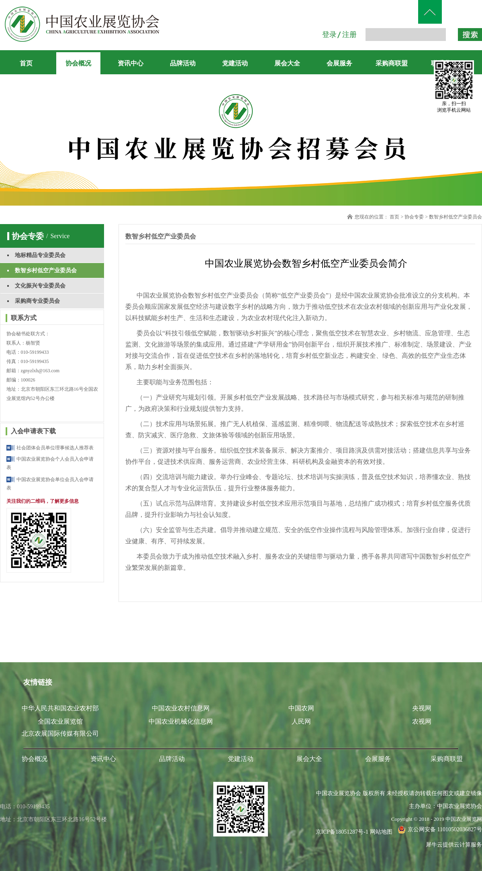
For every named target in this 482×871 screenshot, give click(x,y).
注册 (349, 35)
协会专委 (414, 217)
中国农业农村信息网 (181, 708)
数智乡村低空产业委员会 (455, 217)
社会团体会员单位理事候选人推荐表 (55, 448)
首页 (26, 63)
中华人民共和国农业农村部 (60, 708)
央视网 (421, 708)
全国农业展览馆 (60, 721)
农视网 (421, 721)
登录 (329, 35)
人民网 (301, 721)
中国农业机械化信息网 (181, 721)
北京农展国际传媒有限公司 (60, 733)
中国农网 (301, 708)
